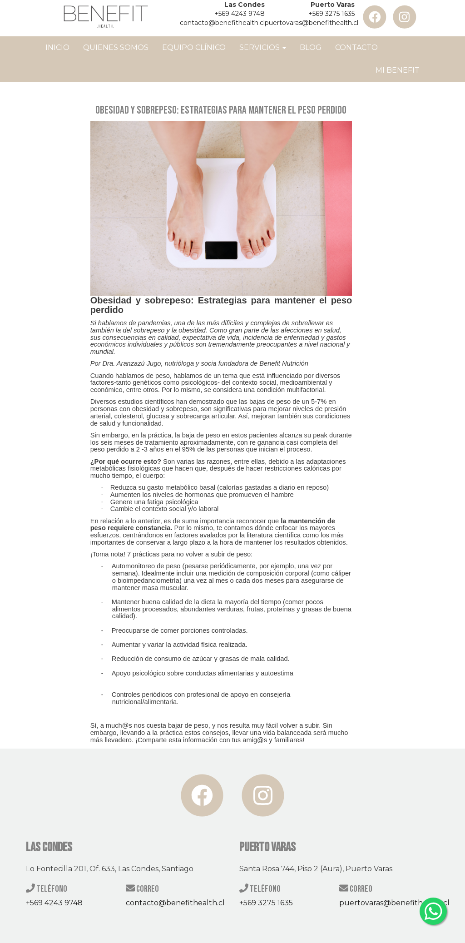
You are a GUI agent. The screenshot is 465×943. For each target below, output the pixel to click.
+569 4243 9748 (239, 14)
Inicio (57, 47)
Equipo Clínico (194, 47)
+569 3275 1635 (331, 14)
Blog (311, 47)
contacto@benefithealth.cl (222, 23)
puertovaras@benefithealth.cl (311, 23)
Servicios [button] (262, 47)
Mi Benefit (398, 70)
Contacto (356, 47)
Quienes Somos (115, 47)
